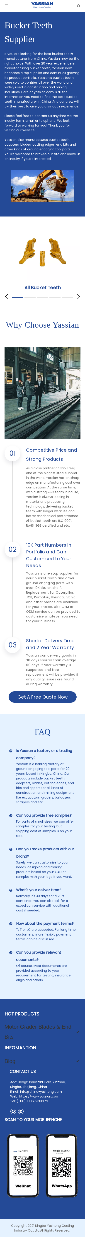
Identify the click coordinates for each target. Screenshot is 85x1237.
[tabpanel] (42, 260)
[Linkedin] (21, 1111)
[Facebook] (13, 1111)
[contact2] (42, 1166)
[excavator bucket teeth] (42, 186)
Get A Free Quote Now (42, 697)
